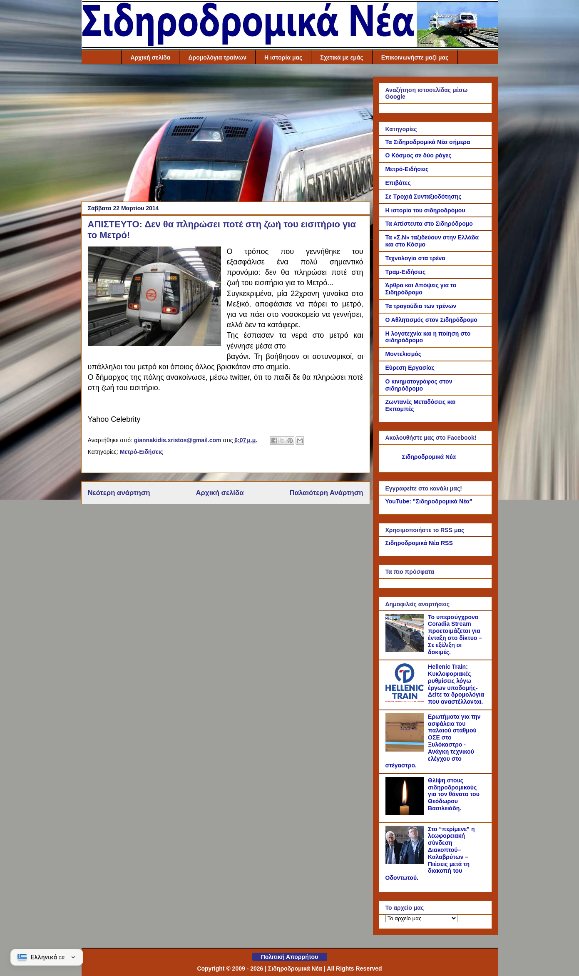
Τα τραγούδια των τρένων (421, 306)
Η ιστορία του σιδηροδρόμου (425, 210)
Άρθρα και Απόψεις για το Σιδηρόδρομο (421, 289)
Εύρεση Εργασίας (410, 367)
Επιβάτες (398, 182)
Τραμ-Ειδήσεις (405, 272)
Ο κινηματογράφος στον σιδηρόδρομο (418, 385)
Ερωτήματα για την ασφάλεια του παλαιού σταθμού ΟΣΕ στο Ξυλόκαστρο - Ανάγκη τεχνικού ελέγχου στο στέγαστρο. (433, 741)
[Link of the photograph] (154, 297)
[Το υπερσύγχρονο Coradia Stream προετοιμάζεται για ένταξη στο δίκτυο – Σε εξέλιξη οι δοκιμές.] (405, 650)
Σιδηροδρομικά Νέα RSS (419, 543)
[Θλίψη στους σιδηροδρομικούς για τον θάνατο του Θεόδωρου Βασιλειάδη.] (405, 813)
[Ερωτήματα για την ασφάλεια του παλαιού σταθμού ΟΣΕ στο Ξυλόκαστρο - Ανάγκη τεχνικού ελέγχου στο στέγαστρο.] (405, 749)
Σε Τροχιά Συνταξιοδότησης (423, 196)
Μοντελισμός (403, 354)
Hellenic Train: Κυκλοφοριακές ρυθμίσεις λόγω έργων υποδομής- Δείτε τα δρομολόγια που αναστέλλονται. (456, 684)
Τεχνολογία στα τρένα (415, 258)
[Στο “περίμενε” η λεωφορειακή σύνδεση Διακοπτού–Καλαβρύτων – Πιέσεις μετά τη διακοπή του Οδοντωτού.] (405, 862)
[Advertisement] (226, 135)
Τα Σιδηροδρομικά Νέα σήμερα (427, 142)
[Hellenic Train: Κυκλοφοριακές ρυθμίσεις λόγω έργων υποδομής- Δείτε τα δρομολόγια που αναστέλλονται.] (405, 699)
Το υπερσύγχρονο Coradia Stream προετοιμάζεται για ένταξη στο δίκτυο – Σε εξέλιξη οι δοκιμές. (455, 634)
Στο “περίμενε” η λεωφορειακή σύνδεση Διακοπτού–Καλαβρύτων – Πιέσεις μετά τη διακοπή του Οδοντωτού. (430, 853)
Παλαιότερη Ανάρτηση (326, 493)
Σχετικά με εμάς (341, 57)
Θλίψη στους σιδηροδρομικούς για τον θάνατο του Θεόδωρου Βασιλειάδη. (454, 794)
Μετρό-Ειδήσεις (141, 451)
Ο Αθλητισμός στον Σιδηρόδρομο (431, 319)
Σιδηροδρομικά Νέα (429, 456)
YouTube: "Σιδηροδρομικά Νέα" (428, 501)
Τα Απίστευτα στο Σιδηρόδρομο (429, 223)
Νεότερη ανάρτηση (119, 493)
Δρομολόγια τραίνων (217, 57)
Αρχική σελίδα (150, 57)
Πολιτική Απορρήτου (289, 957)
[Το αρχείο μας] (421, 918)
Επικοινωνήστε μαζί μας (415, 57)
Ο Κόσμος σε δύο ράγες (418, 155)
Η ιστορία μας (283, 57)
